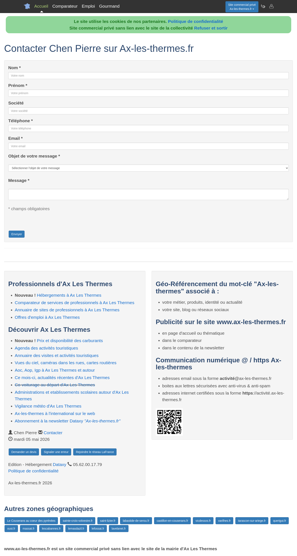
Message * (18, 180)
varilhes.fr (224, 520)
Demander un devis (23, 452)
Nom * (14, 67)
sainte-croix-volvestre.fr (78, 520)
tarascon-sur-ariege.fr (252, 520)
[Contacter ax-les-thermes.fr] (271, 6)
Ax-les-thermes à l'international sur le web (55, 413)
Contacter (53, 432)
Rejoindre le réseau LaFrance (95, 452)
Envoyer (16, 234)
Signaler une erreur (56, 452)
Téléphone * (20, 120)
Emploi (88, 6)
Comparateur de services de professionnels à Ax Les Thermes (74, 302)
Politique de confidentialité (195, 21)
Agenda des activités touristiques (46, 348)
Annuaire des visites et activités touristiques (57, 355)
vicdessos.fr (203, 520)
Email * (15, 138)
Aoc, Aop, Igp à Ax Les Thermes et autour (55, 370)
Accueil (41, 6)
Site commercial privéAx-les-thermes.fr (242, 7)
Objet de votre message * (34, 156)
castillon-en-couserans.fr (172, 520)
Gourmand (109, 6)
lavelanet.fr (119, 528)
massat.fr (29, 528)
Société (16, 103)
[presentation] (39, 222)
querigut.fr (279, 520)
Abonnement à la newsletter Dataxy (67, 420)
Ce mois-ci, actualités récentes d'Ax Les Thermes (62, 377)
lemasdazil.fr (76, 528)
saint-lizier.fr (108, 520)
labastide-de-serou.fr (136, 520)
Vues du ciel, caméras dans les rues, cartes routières (66, 362)
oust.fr (11, 528)
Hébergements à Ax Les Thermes (69, 295)
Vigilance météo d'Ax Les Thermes (48, 406)
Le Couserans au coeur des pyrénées (31, 520)
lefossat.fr (98, 528)
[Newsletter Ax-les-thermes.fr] (263, 6)
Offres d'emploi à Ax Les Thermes (47, 317)
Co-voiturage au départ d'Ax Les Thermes (55, 384)
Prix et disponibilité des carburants (70, 340)
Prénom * (17, 85)
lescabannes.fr (51, 528)
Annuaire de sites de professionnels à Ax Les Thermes (67, 309)
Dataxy (59, 464)
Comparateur (65, 6)
